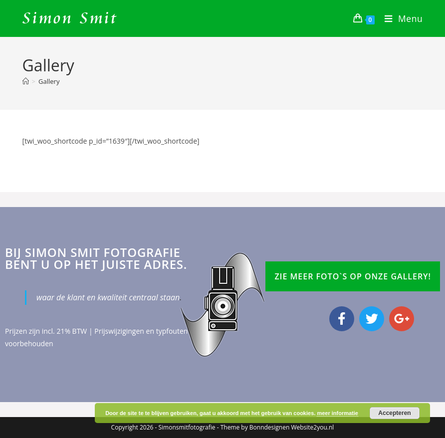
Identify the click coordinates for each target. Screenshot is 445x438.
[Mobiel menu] (400, 18)
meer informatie (337, 413)
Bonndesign (265, 427)
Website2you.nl (312, 427)
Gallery (48, 81)
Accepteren (394, 413)
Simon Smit (70, 18)
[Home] (25, 81)
